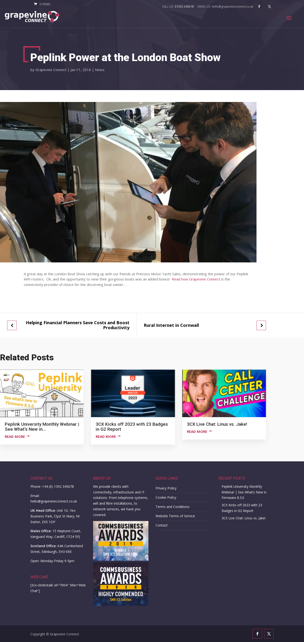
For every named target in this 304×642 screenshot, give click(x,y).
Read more (15, 436)
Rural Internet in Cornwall (171, 325)
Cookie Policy (166, 497)
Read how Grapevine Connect (196, 279)
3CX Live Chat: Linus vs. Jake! (244, 518)
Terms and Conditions (173, 506)
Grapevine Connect (50, 69)
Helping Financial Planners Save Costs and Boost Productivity (77, 325)
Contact (162, 525)
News (99, 69)
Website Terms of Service (175, 516)
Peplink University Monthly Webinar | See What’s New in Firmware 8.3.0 (244, 492)
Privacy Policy (166, 488)
